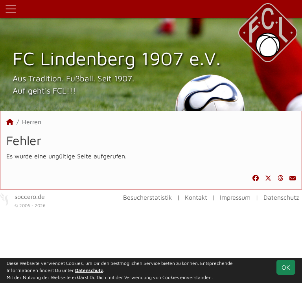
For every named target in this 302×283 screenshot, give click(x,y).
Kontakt (196, 197)
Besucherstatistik (147, 197)
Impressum (235, 197)
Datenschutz (281, 197)
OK (286, 267)
